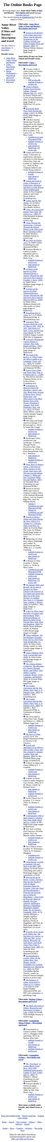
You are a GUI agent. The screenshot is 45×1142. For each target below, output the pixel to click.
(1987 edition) (33, 865)
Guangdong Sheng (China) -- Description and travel (30, 1023)
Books (5, 1128)
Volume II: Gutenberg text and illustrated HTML (35, 512)
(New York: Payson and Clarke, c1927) (32, 111)
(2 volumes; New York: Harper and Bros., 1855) (33, 342)
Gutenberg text (33, 855)
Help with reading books (10, 1116)
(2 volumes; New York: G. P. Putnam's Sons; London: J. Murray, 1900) (33, 595)
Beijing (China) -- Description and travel (31, 1000)
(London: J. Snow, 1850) (33, 274)
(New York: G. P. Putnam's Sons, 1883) (32, 689)
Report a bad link (29, 1116)
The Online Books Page (22, 5)
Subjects (18, 1124)
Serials (27, 1124)
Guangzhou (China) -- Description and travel (29, 1057)
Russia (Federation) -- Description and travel (11, 74)
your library (5, 48)
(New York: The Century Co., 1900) (33, 212)
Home (4, 1122)
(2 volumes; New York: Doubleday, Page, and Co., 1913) (33, 398)
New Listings (21, 1122)
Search (11, 1122)
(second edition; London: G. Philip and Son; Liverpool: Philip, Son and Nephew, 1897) (33, 472)
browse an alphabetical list (24, 17)
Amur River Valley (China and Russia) (11, 60)
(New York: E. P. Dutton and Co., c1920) (33, 372)
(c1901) (33, 227)
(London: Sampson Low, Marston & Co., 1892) (33, 962)
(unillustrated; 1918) (33, 186)
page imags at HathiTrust (33, 177)
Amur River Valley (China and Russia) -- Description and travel (30, 26)
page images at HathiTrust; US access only (34, 148)
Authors (32, 1122)
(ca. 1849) (33, 294)
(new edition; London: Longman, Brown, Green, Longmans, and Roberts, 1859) (33, 671)
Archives (28, 1128)
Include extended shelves (28, 14)
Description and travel (10, 81)
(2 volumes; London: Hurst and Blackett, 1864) (33, 750)
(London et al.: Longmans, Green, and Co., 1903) (32, 359)
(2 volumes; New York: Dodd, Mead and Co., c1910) (33, 819)
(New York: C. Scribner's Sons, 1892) (33, 939)
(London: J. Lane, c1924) (33, 1009)
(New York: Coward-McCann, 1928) (33, 655)
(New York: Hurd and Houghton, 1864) (33, 617)
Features (19, 1128)
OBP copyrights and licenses (22, 1139)
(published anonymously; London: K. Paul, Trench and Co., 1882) (33, 1069)
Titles (39, 1122)
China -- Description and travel (10, 67)
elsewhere (5, 50)
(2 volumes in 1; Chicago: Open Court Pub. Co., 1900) (33, 522)
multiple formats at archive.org (35, 83)
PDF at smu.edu (34, 80)
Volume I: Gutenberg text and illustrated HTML (35, 506)
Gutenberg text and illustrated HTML (35, 138)
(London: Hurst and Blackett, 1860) (33, 39)
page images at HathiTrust (33, 266)
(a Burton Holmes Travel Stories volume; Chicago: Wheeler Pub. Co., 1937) (32, 90)
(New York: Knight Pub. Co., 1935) (33, 639)
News (12, 1128)
